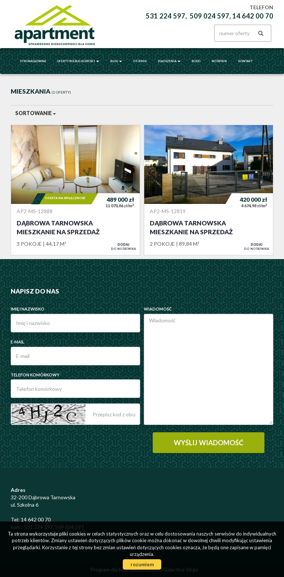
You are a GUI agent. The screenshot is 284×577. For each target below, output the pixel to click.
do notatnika (123, 246)
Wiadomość (158, 308)
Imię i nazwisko (27, 308)
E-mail (17, 341)
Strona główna (33, 61)
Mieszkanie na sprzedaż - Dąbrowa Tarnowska (75, 190)
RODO (196, 61)
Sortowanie (35, 113)
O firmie (140, 61)
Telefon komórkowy (35, 374)
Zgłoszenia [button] (169, 61)
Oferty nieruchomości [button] (78, 61)
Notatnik (219, 61)
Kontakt (245, 61)
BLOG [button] (116, 61)
